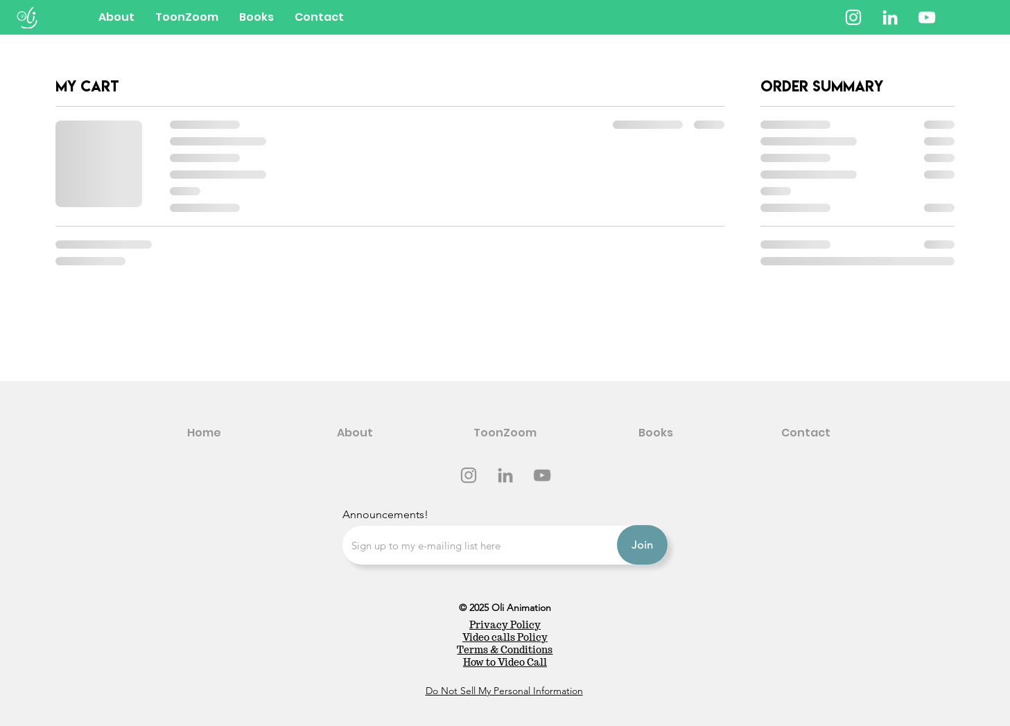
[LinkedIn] (890, 17)
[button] (256, 17)
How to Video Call (505, 662)
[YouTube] (926, 17)
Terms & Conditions (504, 650)
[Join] (642, 545)
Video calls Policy (505, 637)
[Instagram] (853, 17)
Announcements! (385, 514)
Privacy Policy (505, 625)
